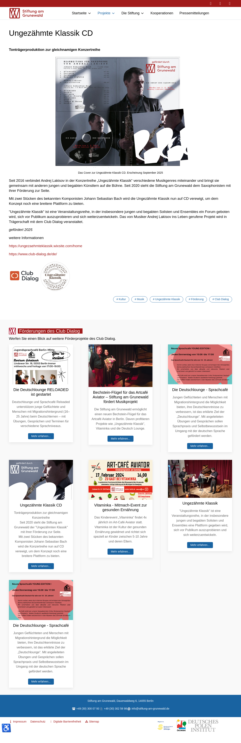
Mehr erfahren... (41, 436)
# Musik (139, 299)
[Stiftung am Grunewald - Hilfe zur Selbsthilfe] (26, 13)
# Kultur (121, 299)
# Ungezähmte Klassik (166, 299)
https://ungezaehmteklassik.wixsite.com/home (45, 246)
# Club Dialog (221, 299)
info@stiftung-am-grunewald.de (150, 708)
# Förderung (196, 299)
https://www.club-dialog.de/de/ (33, 254)
